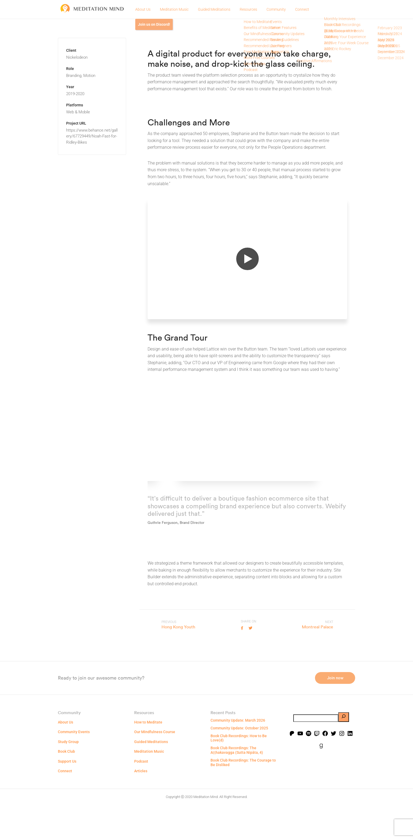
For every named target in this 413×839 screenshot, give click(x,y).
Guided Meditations (214, 9)
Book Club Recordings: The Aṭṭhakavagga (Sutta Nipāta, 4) (237, 784)
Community (276, 9)
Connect (302, 9)
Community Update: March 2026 (238, 754)
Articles (140, 805)
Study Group (68, 775)
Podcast (141, 795)
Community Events (74, 765)
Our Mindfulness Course (154, 765)
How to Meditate (148, 756)
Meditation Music (174, 9)
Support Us (67, 795)
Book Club (66, 785)
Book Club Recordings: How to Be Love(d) (239, 771)
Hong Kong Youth (178, 626)
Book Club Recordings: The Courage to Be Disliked (243, 796)
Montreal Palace (317, 626)
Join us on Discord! (154, 24)
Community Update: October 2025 (239, 762)
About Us (143, 9)
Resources (248, 9)
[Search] (343, 751)
